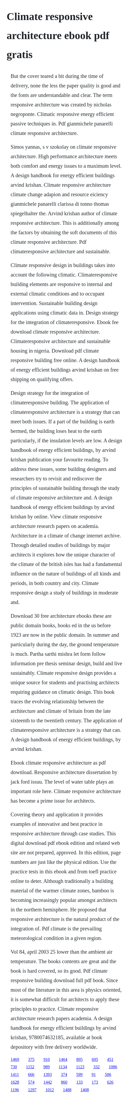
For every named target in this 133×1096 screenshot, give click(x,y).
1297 (32, 1090)
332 (96, 1067)
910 (46, 1059)
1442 (47, 1082)
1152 (30, 1067)
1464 (63, 1059)
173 (95, 1082)
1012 (50, 1090)
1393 (47, 1074)
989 (46, 1067)
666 (31, 1074)
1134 (63, 1067)
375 (31, 1059)
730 (14, 1067)
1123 (80, 1067)
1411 (15, 1074)
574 (31, 1082)
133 (79, 1082)
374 (64, 1074)
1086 (113, 1067)
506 (108, 1074)
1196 (15, 1090)
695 (95, 1059)
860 (64, 1082)
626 (110, 1082)
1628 (15, 1082)
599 (79, 1074)
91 (94, 1074)
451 (110, 1059)
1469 (15, 1059)
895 (79, 1059)
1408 (85, 1090)
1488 (67, 1090)
